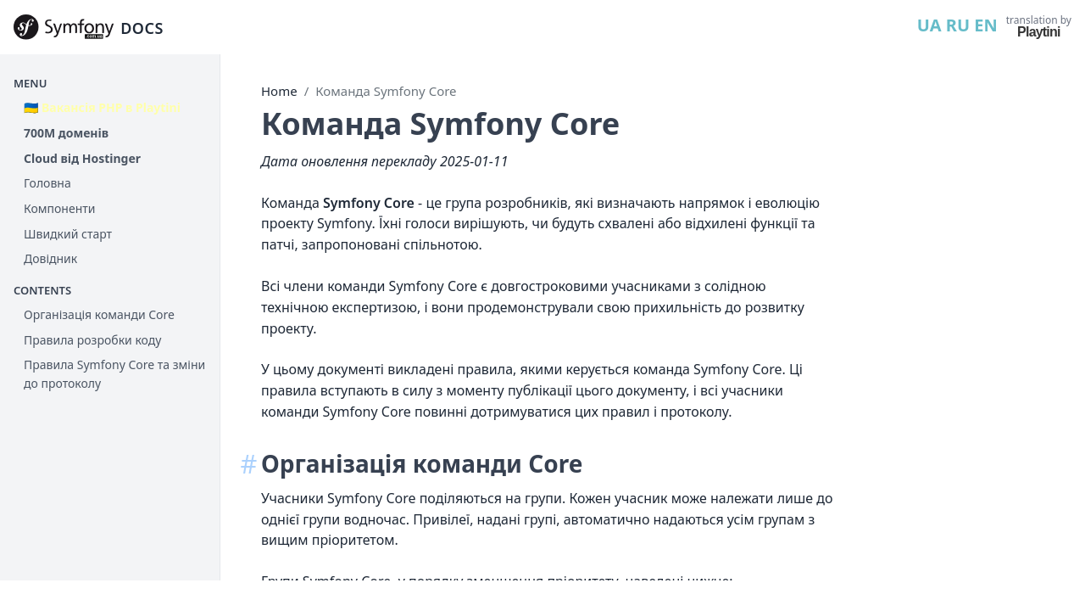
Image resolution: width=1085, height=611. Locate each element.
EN (985, 25)
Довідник (50, 258)
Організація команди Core (99, 314)
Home (279, 90)
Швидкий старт (68, 234)
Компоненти (59, 208)
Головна (47, 183)
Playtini (1038, 32)
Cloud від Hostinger (82, 158)
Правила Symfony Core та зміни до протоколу (114, 373)
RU (958, 25)
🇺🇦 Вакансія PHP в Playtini (102, 107)
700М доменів (66, 133)
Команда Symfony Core (385, 90)
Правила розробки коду (92, 340)
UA (929, 25)
